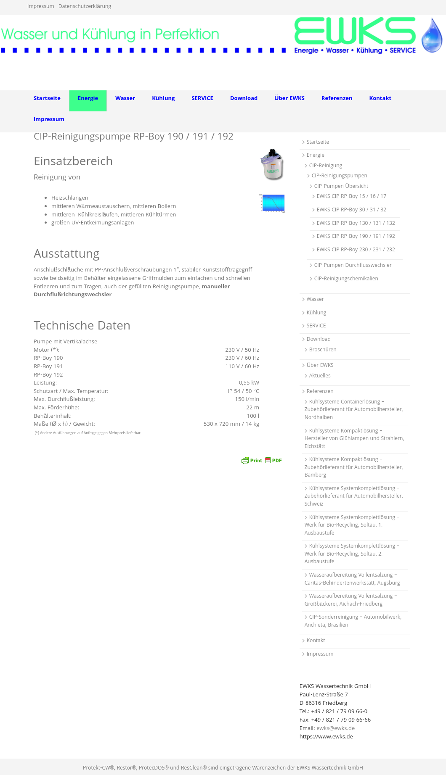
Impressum (40, 7)
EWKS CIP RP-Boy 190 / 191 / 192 (356, 236)
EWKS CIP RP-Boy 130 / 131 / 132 (356, 223)
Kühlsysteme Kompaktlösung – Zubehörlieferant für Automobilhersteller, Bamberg (354, 468)
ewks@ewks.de (335, 728)
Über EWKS (289, 98)
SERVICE (202, 98)
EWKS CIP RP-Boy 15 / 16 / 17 (352, 196)
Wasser (125, 98)
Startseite (47, 98)
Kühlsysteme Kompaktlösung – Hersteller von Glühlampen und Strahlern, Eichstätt (354, 439)
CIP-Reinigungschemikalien (346, 279)
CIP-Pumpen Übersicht (341, 186)
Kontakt (380, 98)
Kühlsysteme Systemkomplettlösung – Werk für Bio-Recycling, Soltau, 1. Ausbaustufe (352, 526)
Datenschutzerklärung (84, 7)
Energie (88, 98)
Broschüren (323, 350)
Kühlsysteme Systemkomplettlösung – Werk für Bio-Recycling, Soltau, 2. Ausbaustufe (352, 554)
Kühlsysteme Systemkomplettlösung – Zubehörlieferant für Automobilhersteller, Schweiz (354, 497)
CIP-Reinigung (325, 166)
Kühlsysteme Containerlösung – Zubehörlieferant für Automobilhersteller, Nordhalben (354, 410)
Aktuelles (320, 376)
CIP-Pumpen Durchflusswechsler (353, 265)
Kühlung (163, 98)
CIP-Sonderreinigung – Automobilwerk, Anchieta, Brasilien (353, 621)
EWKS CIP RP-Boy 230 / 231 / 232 (356, 250)
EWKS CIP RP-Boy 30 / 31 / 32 (352, 210)
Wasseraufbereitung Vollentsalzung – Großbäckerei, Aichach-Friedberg (351, 600)
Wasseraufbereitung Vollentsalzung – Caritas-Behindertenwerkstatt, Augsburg (352, 579)
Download (244, 98)
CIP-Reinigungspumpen (339, 176)
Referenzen (337, 98)
